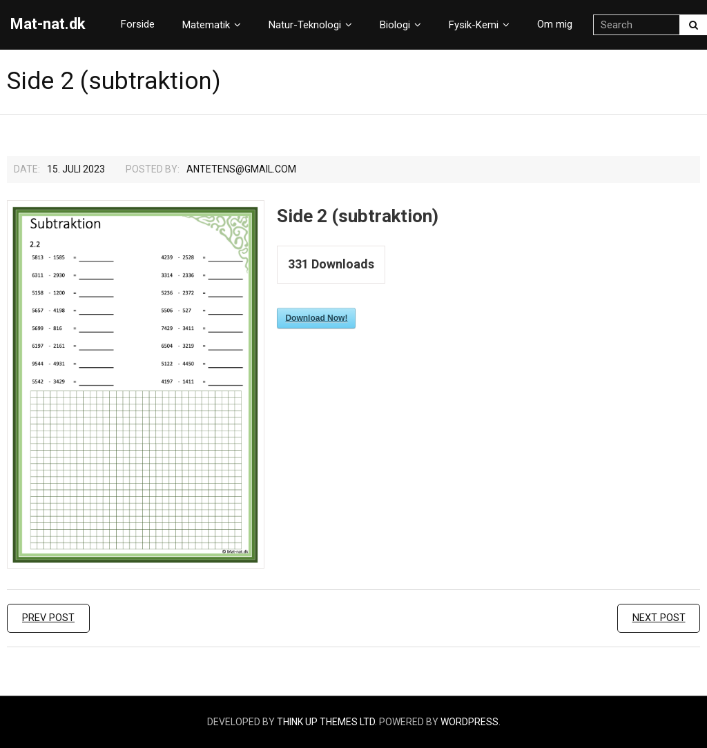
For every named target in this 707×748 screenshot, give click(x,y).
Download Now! (316, 318)
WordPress (469, 721)
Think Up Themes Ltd (326, 721)
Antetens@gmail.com (241, 169)
